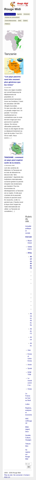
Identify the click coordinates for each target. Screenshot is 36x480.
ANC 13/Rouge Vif (28, 421)
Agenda (19, 14)
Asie (29, 350)
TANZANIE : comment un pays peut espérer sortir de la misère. (13, 160)
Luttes (27, 404)
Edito (19, 20)
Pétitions (7, 24)
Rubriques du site (10, 14)
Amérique (31, 364)
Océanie (30, 389)
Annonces (26, 14)
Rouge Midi (12, 9)
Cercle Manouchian (10, 20)
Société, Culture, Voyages (28, 438)
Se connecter (18, 475)
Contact (26, 475)
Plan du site (8, 475)
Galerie (25, 20)
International (30, 237)
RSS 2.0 (7, 477)
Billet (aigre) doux (27, 429)
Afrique (30, 253)
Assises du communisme (12, 17)
